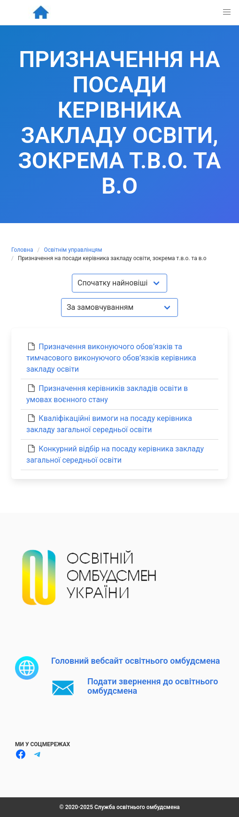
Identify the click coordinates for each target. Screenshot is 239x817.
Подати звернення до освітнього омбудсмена (152, 686)
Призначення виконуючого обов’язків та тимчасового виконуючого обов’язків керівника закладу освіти (111, 358)
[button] (227, 12)
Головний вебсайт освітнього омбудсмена (135, 661)
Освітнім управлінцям (73, 250)
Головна (22, 250)
